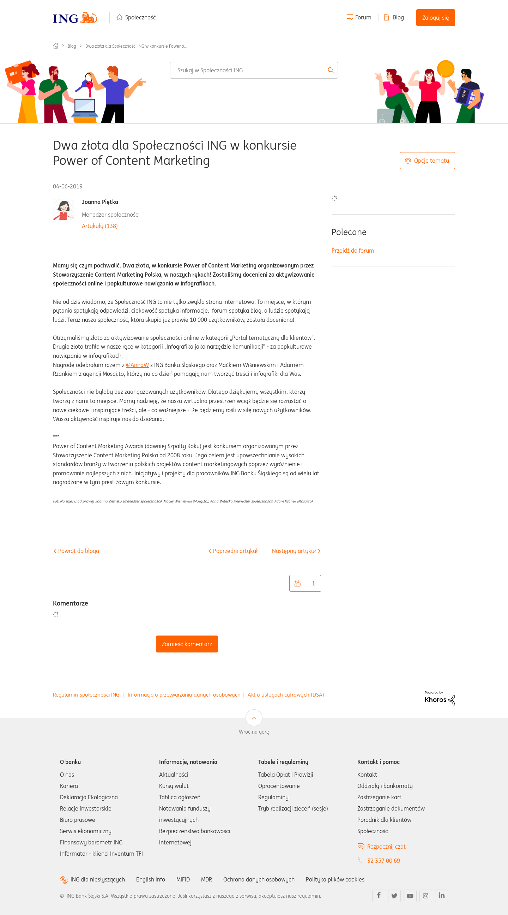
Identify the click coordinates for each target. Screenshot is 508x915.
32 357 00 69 (383, 860)
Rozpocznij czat (386, 846)
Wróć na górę (254, 732)
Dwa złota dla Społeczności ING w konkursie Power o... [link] (136, 46)
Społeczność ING (56, 46)
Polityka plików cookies (335, 879)
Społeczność (140, 17)
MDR (206, 879)
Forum (363, 17)
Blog (398, 17)
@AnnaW (137, 364)
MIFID (183, 879)
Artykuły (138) (100, 225)
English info (150, 879)
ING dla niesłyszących (98, 879)
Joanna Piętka (100, 202)
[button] (297, 583)
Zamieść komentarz (187, 644)
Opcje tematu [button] (431, 160)
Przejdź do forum (353, 250)
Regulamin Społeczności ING (86, 694)
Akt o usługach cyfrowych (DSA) (286, 694)
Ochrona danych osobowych (259, 879)
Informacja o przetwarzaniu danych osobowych (184, 694)
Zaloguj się (435, 17)
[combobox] (254, 70)
